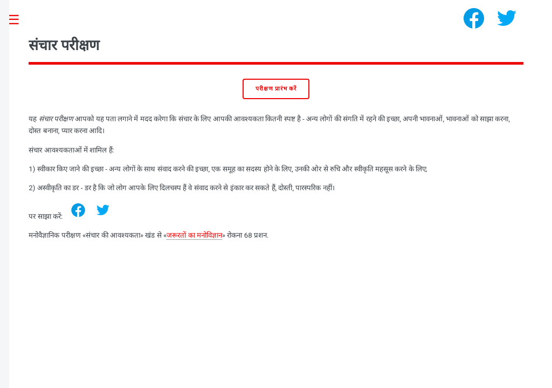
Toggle (19, 20)
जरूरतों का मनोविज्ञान (194, 235)
